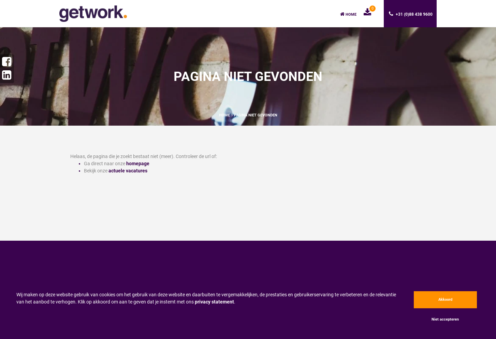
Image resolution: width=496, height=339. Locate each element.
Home (348, 14)
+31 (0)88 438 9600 (411, 14)
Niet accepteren (445, 319)
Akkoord (445, 299)
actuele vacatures (127, 170)
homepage (137, 163)
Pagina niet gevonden (255, 115)
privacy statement (214, 302)
